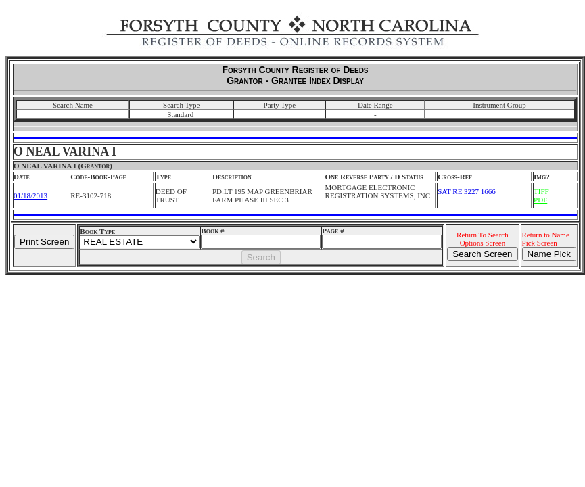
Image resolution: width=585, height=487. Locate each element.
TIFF (541, 191)
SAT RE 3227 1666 (467, 191)
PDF (540, 199)
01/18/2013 (30, 195)
